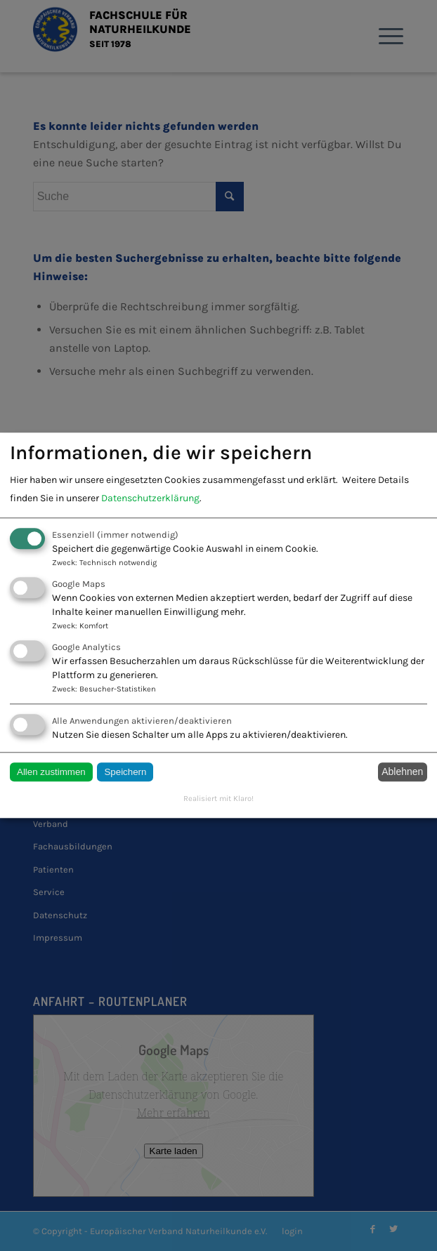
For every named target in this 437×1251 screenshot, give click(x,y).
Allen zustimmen (51, 772)
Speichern (125, 772)
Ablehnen (402, 772)
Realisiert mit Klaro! (218, 798)
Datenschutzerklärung (150, 498)
